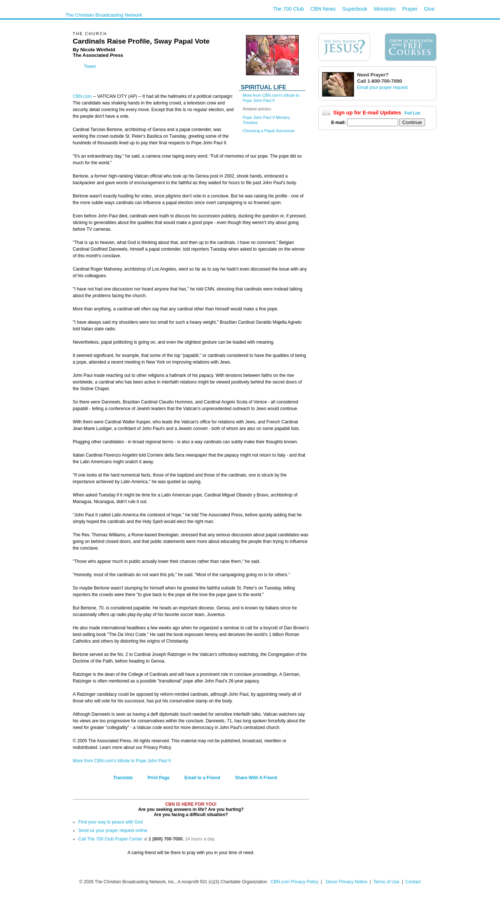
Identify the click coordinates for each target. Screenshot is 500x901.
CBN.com (82, 96)
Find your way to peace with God (110, 822)
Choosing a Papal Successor (269, 130)
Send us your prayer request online (112, 830)
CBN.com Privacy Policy (294, 881)
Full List (412, 113)
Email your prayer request (382, 87)
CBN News (323, 9)
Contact (413, 881)
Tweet (90, 66)
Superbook (354, 9)
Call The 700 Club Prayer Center (110, 839)
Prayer (409, 9)
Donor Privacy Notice (346, 881)
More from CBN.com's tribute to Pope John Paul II (122, 760)
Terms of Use (387, 881)
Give (429, 9)
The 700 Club (288, 9)
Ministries (384, 9)
